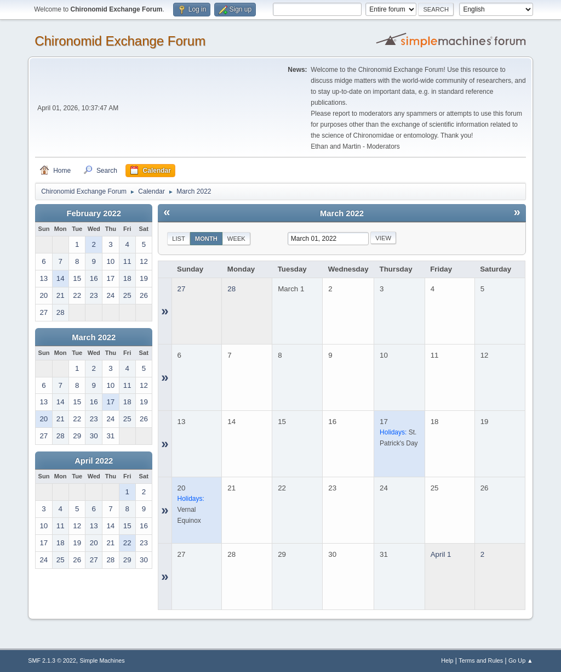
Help (447, 660)
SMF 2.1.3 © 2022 (52, 660)
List (178, 238)
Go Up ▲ (520, 660)
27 (182, 289)
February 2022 (94, 213)
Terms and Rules (481, 660)
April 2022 (94, 460)
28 (231, 289)
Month (206, 238)
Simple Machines (102, 660)
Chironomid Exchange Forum (120, 40)
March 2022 (94, 337)
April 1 (441, 554)
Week (236, 238)
